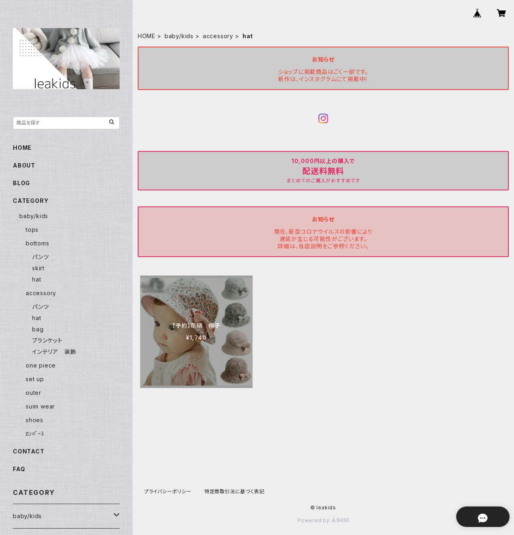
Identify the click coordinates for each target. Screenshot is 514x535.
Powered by (323, 520)
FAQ (19, 469)
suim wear (40, 406)
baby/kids (179, 36)
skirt (38, 268)
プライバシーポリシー (168, 491)
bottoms (37, 243)
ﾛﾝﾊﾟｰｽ (35, 433)
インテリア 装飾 (54, 351)
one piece (41, 365)
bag (37, 329)
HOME (146, 36)
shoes (34, 420)
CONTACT (29, 451)
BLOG (21, 183)
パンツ (40, 256)
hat (36, 279)
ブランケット (47, 340)
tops (32, 229)
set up (35, 379)
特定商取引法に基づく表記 (234, 491)
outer (33, 392)
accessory (218, 36)
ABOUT (24, 165)
